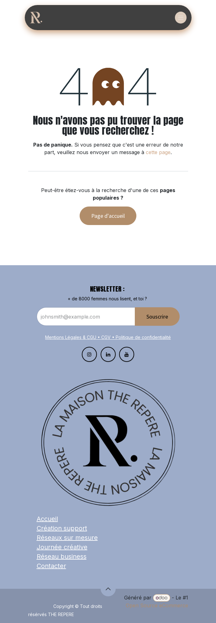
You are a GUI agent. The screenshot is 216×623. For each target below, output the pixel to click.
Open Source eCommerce (157, 605)
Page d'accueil (108, 215)
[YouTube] (126, 354)
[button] (108, 588)
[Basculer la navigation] (181, 18)
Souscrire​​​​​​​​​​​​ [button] (157, 316)
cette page (158, 152)
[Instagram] (89, 354)
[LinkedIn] (108, 354)
